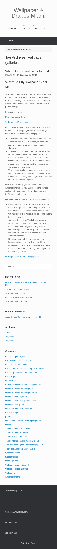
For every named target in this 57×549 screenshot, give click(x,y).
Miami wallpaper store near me (18, 297)
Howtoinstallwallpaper (14, 404)
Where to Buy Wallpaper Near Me (28, 71)
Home (9, 49)
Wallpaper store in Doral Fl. (17, 465)
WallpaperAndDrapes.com (16, 122)
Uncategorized (11, 461)
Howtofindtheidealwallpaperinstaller (20, 401)
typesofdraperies (12, 453)
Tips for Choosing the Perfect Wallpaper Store (25, 445)
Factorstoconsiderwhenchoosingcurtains (23, 385)
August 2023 (10, 333)
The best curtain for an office (17, 429)
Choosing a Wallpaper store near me (21, 372)
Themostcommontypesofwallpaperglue (22, 441)
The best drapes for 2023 (16, 437)
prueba (8, 417)
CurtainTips (10, 376)
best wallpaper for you (15, 356)
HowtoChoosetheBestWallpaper (19, 388)
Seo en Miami (11, 522)
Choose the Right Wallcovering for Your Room (25, 368)
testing (8, 425)
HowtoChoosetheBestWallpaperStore (21, 393)
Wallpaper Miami (34, 257)
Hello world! (36, 317)
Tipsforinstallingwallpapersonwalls (20, 449)
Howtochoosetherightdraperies (18, 396)
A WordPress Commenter (16, 317)
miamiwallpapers (12, 413)
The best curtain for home (16, 433)
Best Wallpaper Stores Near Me (19, 360)
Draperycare (10, 380)
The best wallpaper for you (17, 289)
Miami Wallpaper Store (15, 117)
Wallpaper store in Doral (15, 293)
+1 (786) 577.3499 (28, 25)
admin (34, 75)
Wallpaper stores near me (16, 301)
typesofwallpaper (12, 457)
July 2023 (9, 337)
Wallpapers (10, 473)
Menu (9, 41)
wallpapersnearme (13, 477)
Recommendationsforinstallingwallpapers (23, 421)
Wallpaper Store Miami (15, 257)
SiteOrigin (26, 543)
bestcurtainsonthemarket (16, 364)
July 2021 (9, 341)
